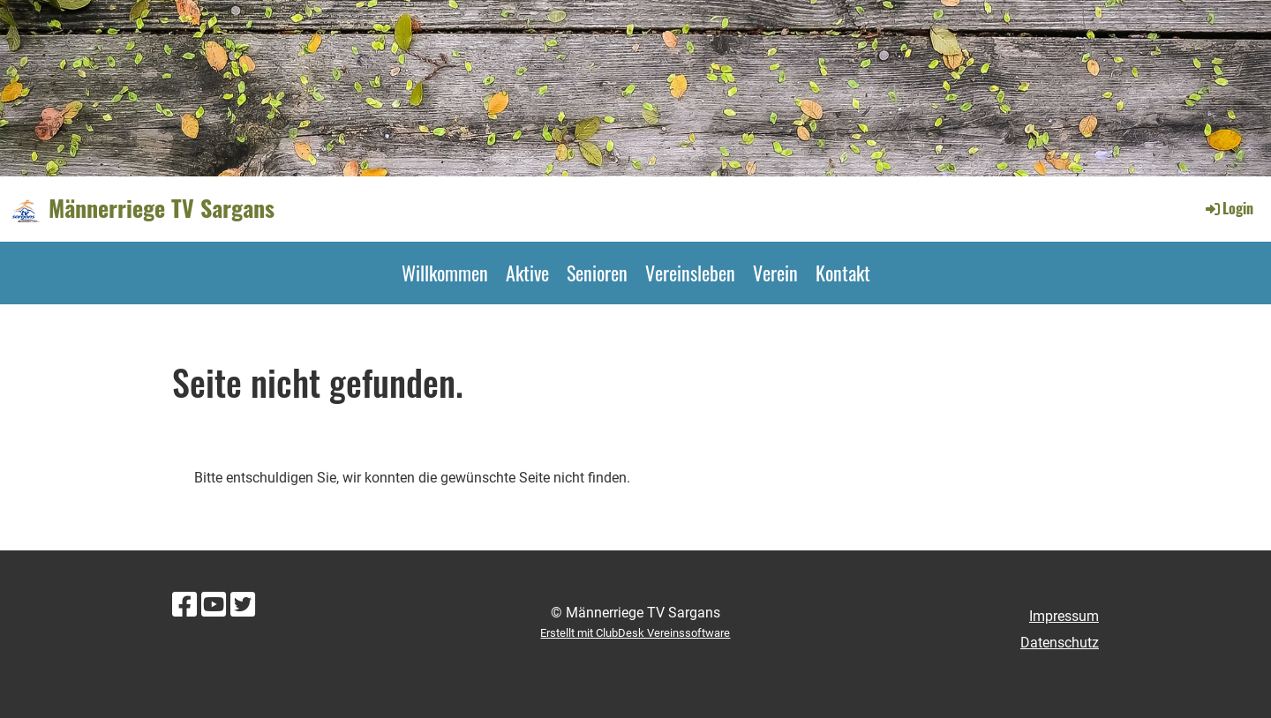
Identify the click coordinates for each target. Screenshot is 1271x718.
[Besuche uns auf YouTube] (213, 605)
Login (1228, 208)
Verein (775, 272)
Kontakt (843, 272)
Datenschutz (1059, 642)
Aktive (527, 272)
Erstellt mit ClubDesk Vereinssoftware (635, 632)
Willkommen (445, 272)
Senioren (597, 272)
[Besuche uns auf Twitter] (242, 605)
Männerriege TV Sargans (162, 208)
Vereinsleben (690, 272)
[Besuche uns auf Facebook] (184, 605)
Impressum (1064, 616)
